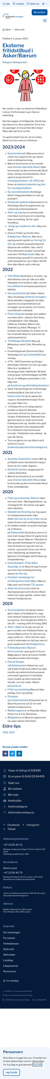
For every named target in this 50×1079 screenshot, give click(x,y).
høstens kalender (27, 184)
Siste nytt (8, 949)
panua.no (16, 685)
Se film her (21, 573)
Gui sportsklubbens (19, 191)
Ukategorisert (20, 62)
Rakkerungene (16, 710)
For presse (9, 937)
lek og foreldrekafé (30, 354)
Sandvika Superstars (19, 458)
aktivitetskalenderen (37, 385)
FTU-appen (36, 584)
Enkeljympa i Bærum (19, 236)
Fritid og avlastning (18, 689)
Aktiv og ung (15, 212)
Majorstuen (28, 254)
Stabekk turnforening (20, 511)
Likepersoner (10, 965)
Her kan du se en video (27, 518)
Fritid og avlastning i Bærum (24, 498)
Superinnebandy (17, 153)
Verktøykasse (11, 943)
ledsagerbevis (36, 644)
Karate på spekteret (19, 202)
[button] (44, 20)
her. (26, 403)
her (44, 378)
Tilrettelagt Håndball (19, 340)
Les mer (37, 1067)
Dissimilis (13, 469)
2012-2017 (9, 732)
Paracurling (14, 313)
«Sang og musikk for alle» (22, 226)
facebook (16, 385)
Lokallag (8, 960)
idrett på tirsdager (35, 296)
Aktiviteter (9, 954)
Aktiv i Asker (15, 626)
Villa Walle (14, 275)
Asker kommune (17, 588)
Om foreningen (11, 932)
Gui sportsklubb (17, 293)
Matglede (13, 717)
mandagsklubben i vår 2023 (24, 180)
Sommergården (17, 609)
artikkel (16, 286)
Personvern (9, 971)
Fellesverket (17, 532)
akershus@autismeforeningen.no (28, 447)
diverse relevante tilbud (26, 167)
